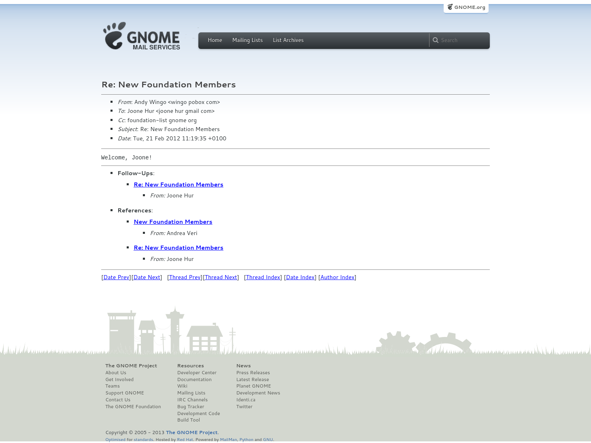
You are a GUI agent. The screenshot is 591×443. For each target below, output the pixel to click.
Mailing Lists (247, 40)
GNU (268, 439)
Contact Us (117, 399)
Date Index (300, 277)
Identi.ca (245, 399)
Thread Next (221, 277)
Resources (190, 365)
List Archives (288, 40)
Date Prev (116, 277)
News (243, 365)
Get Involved (119, 379)
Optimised (115, 439)
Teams (112, 386)
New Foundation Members (173, 222)
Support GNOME (124, 393)
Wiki (182, 386)
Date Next (146, 277)
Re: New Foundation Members (178, 184)
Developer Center (197, 372)
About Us (115, 372)
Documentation (194, 379)
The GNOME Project (131, 365)
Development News (258, 393)
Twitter (244, 406)
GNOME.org (469, 7)
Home (215, 40)
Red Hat (185, 439)
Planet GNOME (253, 386)
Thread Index (263, 277)
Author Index (337, 277)
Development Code (198, 413)
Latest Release (252, 379)
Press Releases (253, 372)
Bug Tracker (190, 406)
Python (246, 439)
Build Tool (188, 420)
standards (143, 439)
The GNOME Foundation (133, 406)
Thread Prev (185, 277)
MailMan (228, 439)
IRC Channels (192, 399)
